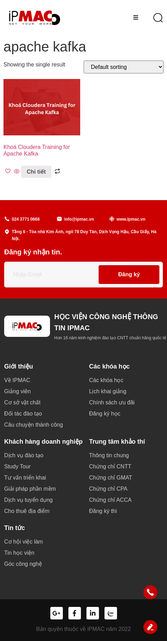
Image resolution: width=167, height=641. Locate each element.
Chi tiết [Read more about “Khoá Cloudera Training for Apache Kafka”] (36, 172)
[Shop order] (124, 67)
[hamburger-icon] (135, 17)
